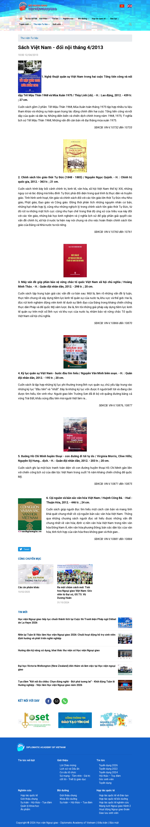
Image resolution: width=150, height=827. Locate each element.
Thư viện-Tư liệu (42, 24)
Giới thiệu (44, 18)
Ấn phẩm (25, 809)
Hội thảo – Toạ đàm (110, 775)
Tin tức (56, 18)
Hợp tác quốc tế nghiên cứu (114, 802)
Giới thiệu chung (29, 798)
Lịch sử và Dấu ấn (69, 768)
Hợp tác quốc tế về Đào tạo (114, 795)
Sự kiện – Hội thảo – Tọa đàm (76, 802)
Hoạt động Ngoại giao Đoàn (114, 809)
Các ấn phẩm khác (28, 587)
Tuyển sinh (25, 24)
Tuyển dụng (105, 782)
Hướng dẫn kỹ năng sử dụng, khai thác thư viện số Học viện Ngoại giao (59, 650)
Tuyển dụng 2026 (108, 765)
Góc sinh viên (106, 779)
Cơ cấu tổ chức (68, 772)
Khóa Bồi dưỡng (68, 798)
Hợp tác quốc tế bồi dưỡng (113, 798)
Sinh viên (58, 24)
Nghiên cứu (69, 18)
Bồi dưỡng (84, 18)
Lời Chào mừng (68, 765)
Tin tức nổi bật (31, 19)
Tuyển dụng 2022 (108, 768)
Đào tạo (115, 18)
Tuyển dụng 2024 (108, 772)
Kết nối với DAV (28, 701)
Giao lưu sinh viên (108, 812)
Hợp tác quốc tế (100, 18)
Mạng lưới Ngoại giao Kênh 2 (115, 805)
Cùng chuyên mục (29, 558)
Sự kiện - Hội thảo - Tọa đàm (36, 802)
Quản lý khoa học (30, 805)
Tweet (26, 549)
